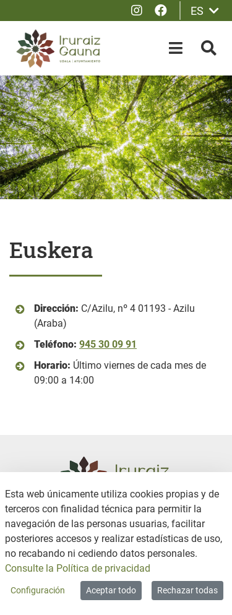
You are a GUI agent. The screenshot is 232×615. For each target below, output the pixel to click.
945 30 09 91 (108, 344)
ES (205, 10)
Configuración (38, 590)
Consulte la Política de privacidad (77, 568)
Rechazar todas (187, 590)
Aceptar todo (111, 590)
